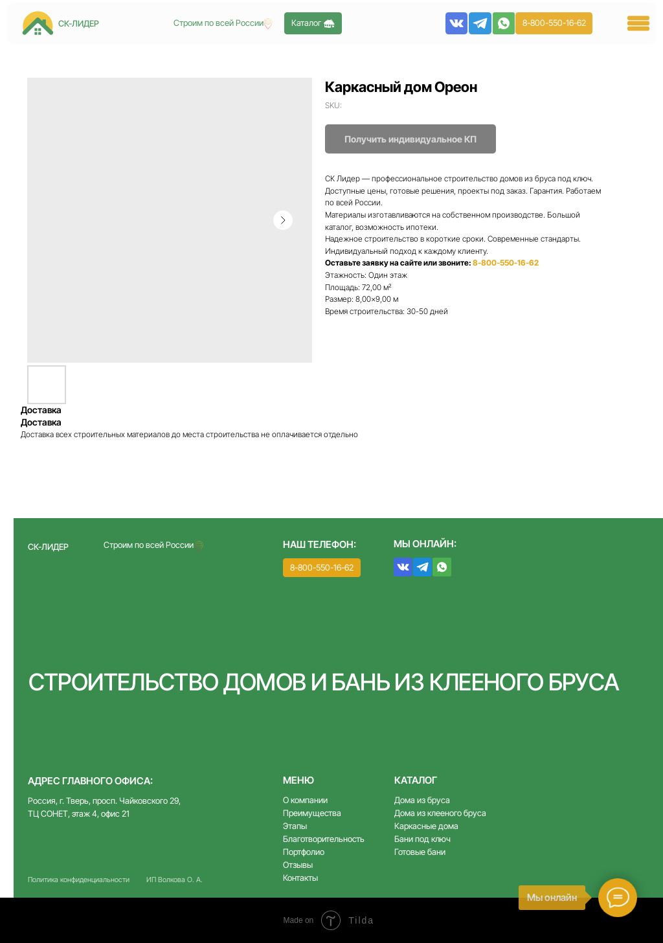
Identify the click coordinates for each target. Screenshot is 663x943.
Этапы (295, 826)
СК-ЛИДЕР (48, 547)
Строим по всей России (149, 545)
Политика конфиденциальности (78, 880)
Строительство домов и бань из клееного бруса (324, 682)
